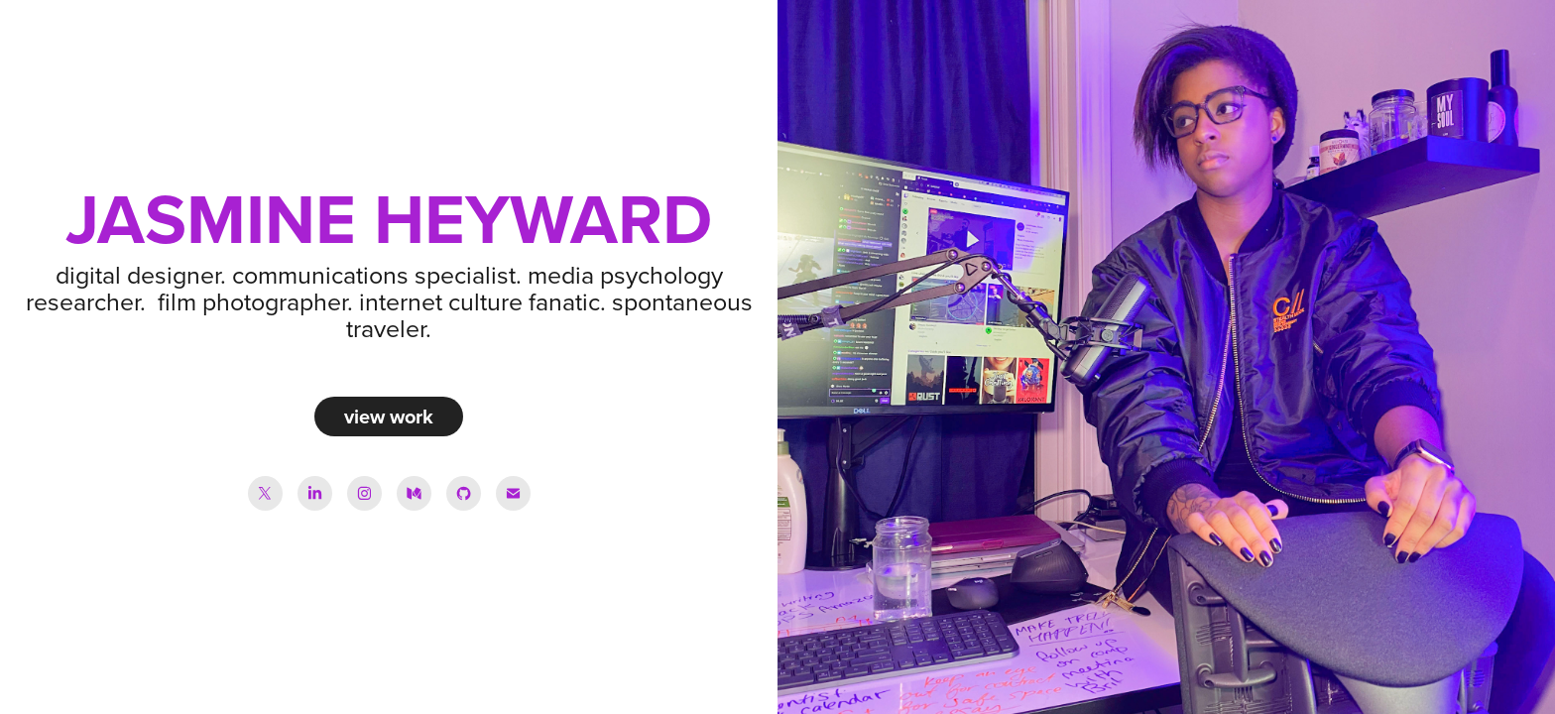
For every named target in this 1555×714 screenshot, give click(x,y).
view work (388, 416)
